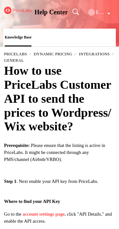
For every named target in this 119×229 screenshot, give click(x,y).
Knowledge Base (18, 37)
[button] (99, 12)
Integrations (94, 54)
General (14, 60)
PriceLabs (15, 54)
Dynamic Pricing (53, 54)
